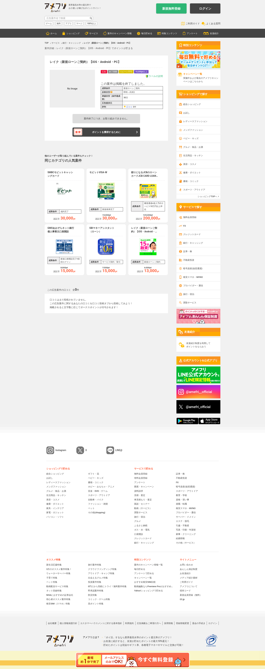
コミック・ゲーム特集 (99, 599)
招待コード (185, 590)
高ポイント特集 (95, 603)
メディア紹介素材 (188, 577)
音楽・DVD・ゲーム (98, 491)
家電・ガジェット (55, 512)
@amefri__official (199, 392)
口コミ (129, 107)
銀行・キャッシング (193, 243)
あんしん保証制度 (188, 569)
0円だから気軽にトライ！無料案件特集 (107, 586)
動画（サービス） (143, 508)
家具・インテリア (55, 508)
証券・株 (187, 251)
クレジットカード (192, 234)
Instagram (60, 450)
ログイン (205, 8)
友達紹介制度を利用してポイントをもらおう (198, 345)
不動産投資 (188, 260)
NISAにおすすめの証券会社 (59, 595)
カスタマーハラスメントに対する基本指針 (101, 623)
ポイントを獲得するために (106, 132)
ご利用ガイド (193, 23)
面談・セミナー (142, 504)
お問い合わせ (186, 564)
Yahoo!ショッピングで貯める (148, 590)
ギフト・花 (93, 473)
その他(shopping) (96, 512)
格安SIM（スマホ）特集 (58, 603)
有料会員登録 (140, 478)
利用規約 (129, 623)
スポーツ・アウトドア (194, 189)
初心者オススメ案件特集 (58, 599)
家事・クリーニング (186, 534)
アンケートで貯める (144, 573)
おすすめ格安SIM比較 (145, 582)
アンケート (192, 33)
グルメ (137, 521)
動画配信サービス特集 (57, 586)
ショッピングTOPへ (207, 196)
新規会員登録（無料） (191, 595)
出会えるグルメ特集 (98, 577)
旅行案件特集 (94, 564)
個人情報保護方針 (68, 623)
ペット (91, 508)
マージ (79, 23)
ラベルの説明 (154, 76)
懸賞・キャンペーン (144, 486)
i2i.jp (182, 599)
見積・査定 (139, 495)
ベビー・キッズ (191, 138)
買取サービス (189, 302)
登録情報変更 (182, 623)
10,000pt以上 (141, 72)
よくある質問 (213, 23)
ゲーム (49, 23)
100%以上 (91, 23)
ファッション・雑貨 (98, 504)
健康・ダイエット (192, 172)
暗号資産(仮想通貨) (192, 268)
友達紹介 (214, 33)
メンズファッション (193, 130)
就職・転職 (181, 504)
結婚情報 (180, 538)
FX (184, 226)
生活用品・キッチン (193, 155)
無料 (59, 23)
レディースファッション (195, 121)
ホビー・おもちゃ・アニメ (101, 486)
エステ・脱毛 (182, 521)
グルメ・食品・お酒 (193, 147)
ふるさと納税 (140, 525)
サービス (93, 33)
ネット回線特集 (54, 590)
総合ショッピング (192, 104)
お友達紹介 (185, 573)
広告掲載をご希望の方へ (149, 623)
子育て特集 (51, 577)
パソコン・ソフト (55, 517)
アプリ (68, 23)
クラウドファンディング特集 (102, 569)
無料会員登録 (189, 217)
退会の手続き (198, 623)
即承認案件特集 (95, 590)
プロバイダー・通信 (193, 285)
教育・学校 (181, 495)
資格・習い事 (182, 499)
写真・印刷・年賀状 (186, 529)
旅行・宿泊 (188, 294)
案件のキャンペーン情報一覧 (148, 564)
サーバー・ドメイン (186, 517)
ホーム (53, 33)
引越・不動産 (182, 525)
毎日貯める (146, 33)
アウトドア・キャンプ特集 (101, 573)
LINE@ (118, 450)
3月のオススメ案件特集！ (59, 569)
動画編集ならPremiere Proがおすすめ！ (153, 586)
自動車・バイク (95, 499)
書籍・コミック (191, 181)
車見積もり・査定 (143, 499)
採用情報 (168, 623)
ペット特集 (51, 582)
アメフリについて (188, 586)
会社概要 (52, 623)
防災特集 (92, 595)
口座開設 (138, 534)
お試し (186, 113)
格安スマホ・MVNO (193, 277)
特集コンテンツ (169, 33)
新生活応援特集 (54, 564)
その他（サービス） (186, 542)
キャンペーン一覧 (143, 577)
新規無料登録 (171, 8)
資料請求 (138, 491)
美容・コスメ (189, 164)
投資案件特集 (94, 582)
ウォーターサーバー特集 (58, 573)
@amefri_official (198, 407)
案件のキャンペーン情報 (119, 33)
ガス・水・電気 (142, 529)
